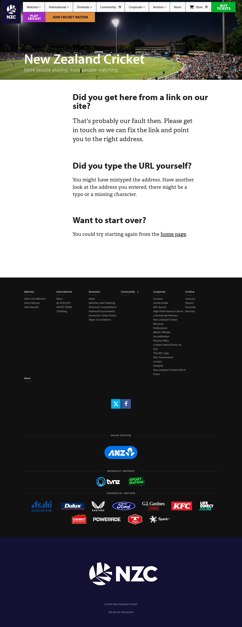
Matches (34, 7)
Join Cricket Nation (70, 17)
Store (198, 7)
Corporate (137, 7)
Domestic (84, 7)
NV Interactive (125, 612)
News (177, 7)
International (59, 7)
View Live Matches (35, 298)
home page (173, 234)
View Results (31, 307)
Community (110, 7)
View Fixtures (32, 303)
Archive (159, 7)
